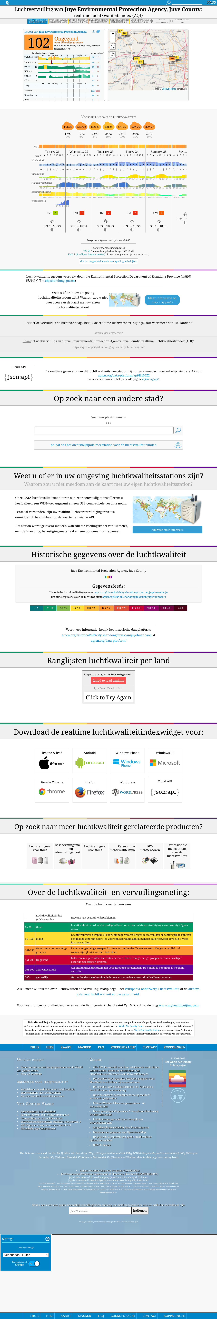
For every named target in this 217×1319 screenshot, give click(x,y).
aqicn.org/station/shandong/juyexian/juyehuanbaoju (134, 596)
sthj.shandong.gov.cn (59, 281)
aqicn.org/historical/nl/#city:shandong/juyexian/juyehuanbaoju (107, 635)
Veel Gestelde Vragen (35, 1246)
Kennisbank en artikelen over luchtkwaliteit (48, 1231)
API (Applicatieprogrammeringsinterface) (46, 1267)
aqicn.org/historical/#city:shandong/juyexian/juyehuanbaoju (131, 592)
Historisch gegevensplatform (38, 1270)
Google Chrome (52, 837)
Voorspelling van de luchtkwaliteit (41, 1260)
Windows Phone (127, 807)
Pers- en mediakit (31, 1216)
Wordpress (127, 837)
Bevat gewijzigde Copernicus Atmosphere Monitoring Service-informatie (124, 1255)
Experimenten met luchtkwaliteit (41, 1235)
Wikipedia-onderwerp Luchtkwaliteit (152, 1131)
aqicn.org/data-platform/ (108, 640)
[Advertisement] (108, 672)
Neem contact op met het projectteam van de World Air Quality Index (50, 1211)
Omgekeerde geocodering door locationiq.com (121, 1269)
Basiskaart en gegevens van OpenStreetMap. (119, 1274)
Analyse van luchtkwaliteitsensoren (42, 1238)
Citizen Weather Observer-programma (116, 1245)
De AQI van (63, 31)
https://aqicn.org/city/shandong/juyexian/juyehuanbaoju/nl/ (108, 347)
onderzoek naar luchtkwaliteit (42, 1223)
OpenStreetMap (169, 89)
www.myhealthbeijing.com (179, 1147)
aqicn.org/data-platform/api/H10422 (124, 375)
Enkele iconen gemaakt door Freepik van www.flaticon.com (116, 1263)
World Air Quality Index (131, 1168)
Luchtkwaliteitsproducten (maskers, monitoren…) (51, 1263)
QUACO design (102, 1287)
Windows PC (165, 807)
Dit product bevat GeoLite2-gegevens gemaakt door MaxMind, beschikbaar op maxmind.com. (122, 1222)
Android (89, 807)
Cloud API (165, 837)
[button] (172, 60)
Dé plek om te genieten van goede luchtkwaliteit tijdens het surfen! (121, 1280)
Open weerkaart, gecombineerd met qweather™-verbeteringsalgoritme (120, 1238)
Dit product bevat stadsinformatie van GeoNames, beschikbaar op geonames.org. (121, 1230)
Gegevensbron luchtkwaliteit (38, 1253)
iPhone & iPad (52, 807)
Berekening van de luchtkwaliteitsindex (45, 1257)
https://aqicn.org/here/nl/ (108, 332)
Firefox (89, 837)
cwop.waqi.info (99, 1248)
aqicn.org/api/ (150, 379)
